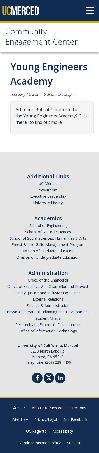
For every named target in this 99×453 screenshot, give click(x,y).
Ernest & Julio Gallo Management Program (48, 244)
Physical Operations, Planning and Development (48, 311)
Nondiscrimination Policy (39, 442)
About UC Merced (47, 407)
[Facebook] (37, 378)
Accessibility (63, 431)
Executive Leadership (48, 196)
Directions (77, 407)
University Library (48, 202)
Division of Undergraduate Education (48, 257)
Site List (74, 442)
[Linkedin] (60, 378)
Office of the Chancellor (48, 280)
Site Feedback (75, 419)
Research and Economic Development (48, 324)
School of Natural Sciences (48, 231)
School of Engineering (48, 225)
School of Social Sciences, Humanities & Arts (48, 238)
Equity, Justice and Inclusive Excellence (48, 292)
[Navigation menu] (90, 10)
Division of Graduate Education (47, 250)
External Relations (48, 299)
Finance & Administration (47, 305)
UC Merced (48, 183)
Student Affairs (47, 318)
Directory (20, 419)
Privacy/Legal (45, 419)
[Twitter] (49, 377)
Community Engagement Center (41, 38)
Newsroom (48, 189)
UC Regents (36, 431)
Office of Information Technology (48, 330)
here (22, 122)
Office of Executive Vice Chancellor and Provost (47, 286)
